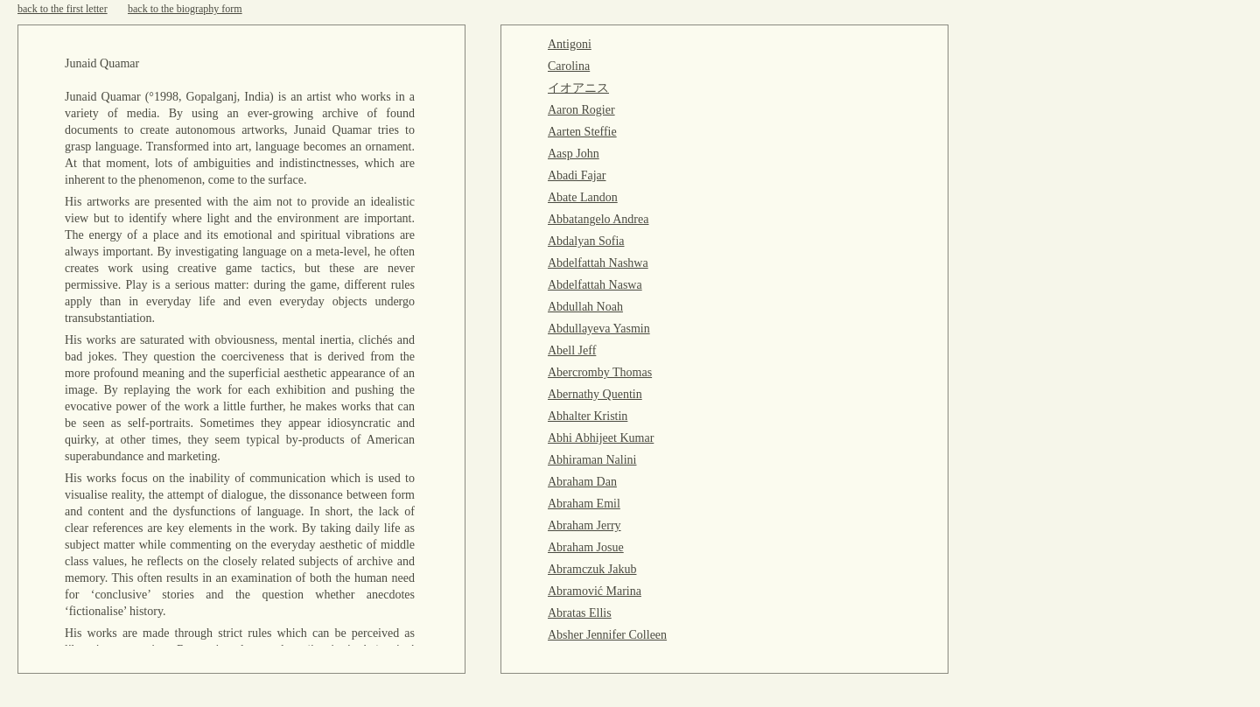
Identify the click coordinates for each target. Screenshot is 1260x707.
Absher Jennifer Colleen (607, 634)
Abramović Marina (594, 591)
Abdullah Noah (585, 306)
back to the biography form (185, 9)
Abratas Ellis (580, 613)
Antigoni (570, 44)
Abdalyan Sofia (586, 241)
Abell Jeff (572, 350)
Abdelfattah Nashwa (598, 263)
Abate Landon (583, 197)
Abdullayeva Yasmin (599, 328)
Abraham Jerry (584, 525)
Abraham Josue (586, 547)
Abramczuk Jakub (592, 569)
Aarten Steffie (582, 131)
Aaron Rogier (581, 109)
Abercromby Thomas (600, 372)
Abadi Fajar (577, 175)
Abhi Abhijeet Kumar (601, 437)
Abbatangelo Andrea (598, 219)
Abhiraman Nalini (592, 459)
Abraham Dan (582, 481)
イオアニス (578, 87)
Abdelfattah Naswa (595, 284)
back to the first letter (63, 9)
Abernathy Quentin (595, 394)
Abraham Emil (584, 503)
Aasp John (573, 153)
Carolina (569, 66)
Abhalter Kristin (587, 416)
